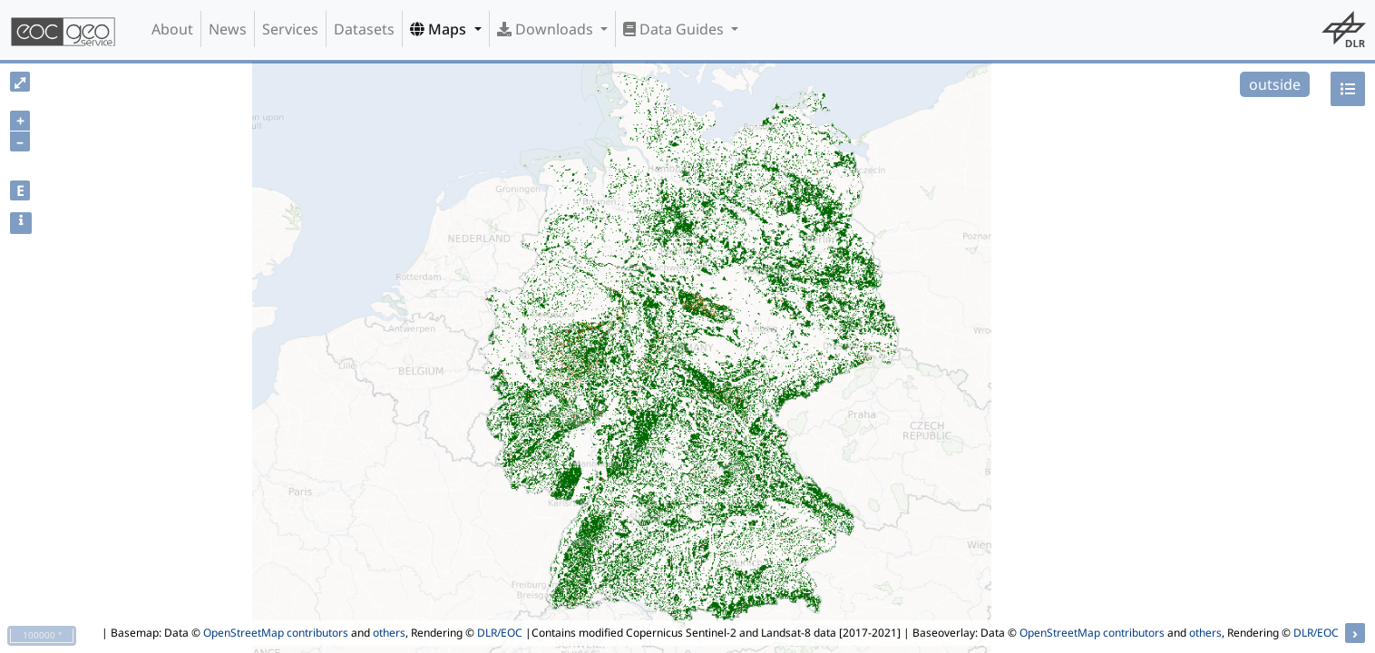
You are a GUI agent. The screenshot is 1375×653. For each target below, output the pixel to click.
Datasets (364, 29)
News (228, 29)
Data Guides (675, 29)
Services (290, 29)
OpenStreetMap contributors (275, 632)
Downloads (547, 29)
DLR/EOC (499, 632)
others (389, 632)
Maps (440, 29)
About (172, 29)
